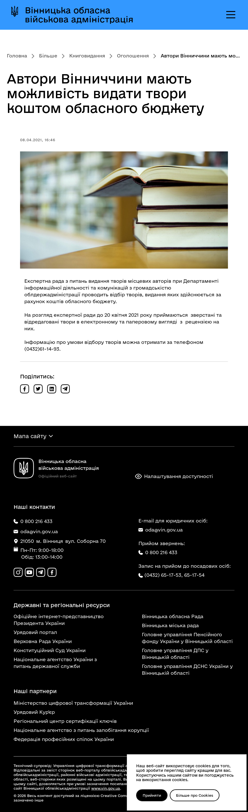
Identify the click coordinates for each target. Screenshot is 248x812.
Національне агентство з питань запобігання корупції (81, 730)
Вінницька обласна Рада (172, 616)
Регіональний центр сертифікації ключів (65, 721)
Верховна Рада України (43, 641)
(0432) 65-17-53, (163, 575)
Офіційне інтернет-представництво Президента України (59, 620)
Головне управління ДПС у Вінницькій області (175, 654)
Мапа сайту (30, 436)
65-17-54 (194, 575)
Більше (48, 55)
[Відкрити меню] (231, 15)
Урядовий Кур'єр (34, 712)
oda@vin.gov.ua (160, 529)
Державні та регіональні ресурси (62, 605)
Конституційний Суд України (50, 650)
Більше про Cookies (194, 795)
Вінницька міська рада (170, 625)
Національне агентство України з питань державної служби (55, 663)
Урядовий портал (35, 632)
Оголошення (133, 55)
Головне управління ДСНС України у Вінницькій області (187, 669)
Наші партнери (35, 691)
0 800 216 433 (157, 552)
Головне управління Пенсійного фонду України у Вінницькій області (187, 638)
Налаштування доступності (174, 476)
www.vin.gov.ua (105, 788)
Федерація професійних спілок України (64, 739)
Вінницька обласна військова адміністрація (79, 15)
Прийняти (152, 795)
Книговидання (87, 55)
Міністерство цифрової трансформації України (73, 703)
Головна (17, 55)
